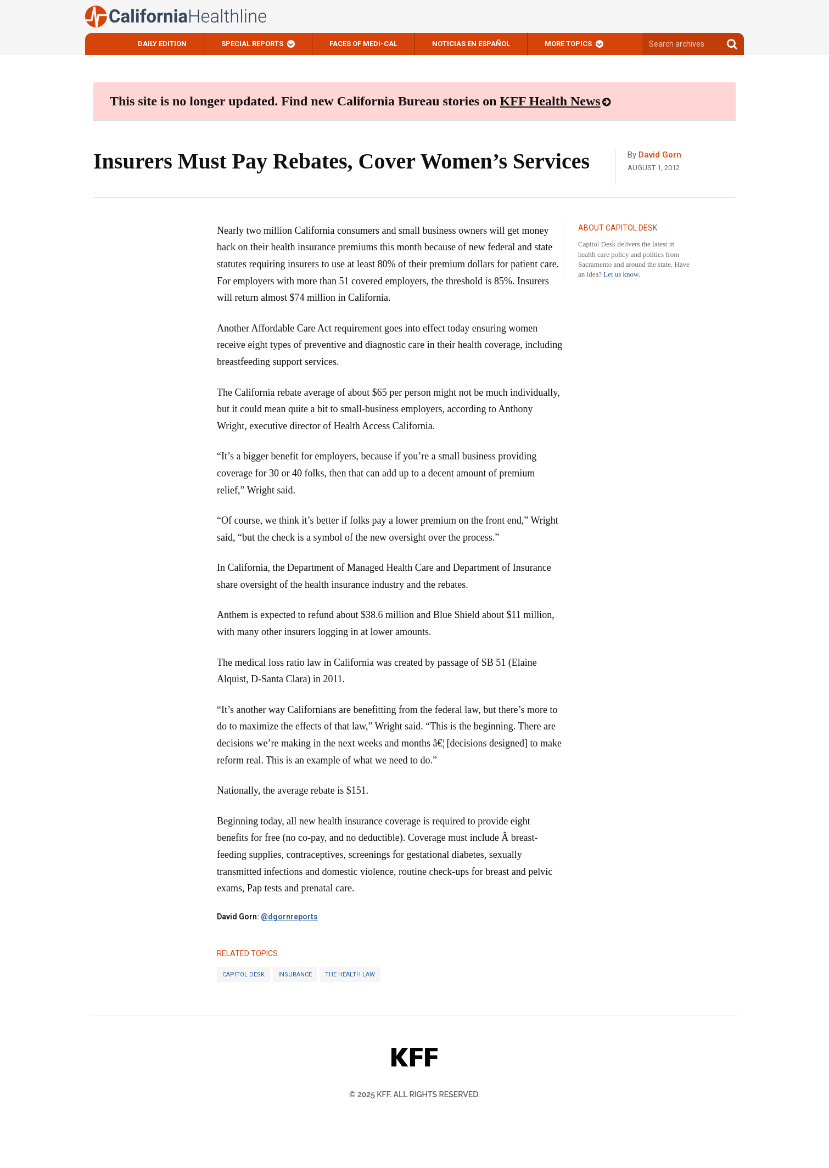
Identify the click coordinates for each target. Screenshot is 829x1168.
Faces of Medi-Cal (363, 44)
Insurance (295, 974)
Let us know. (621, 274)
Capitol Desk (243, 974)
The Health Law (350, 974)
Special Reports (252, 44)
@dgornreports (289, 916)
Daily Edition (162, 44)
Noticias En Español (471, 44)
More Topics (568, 44)
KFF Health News (550, 101)
